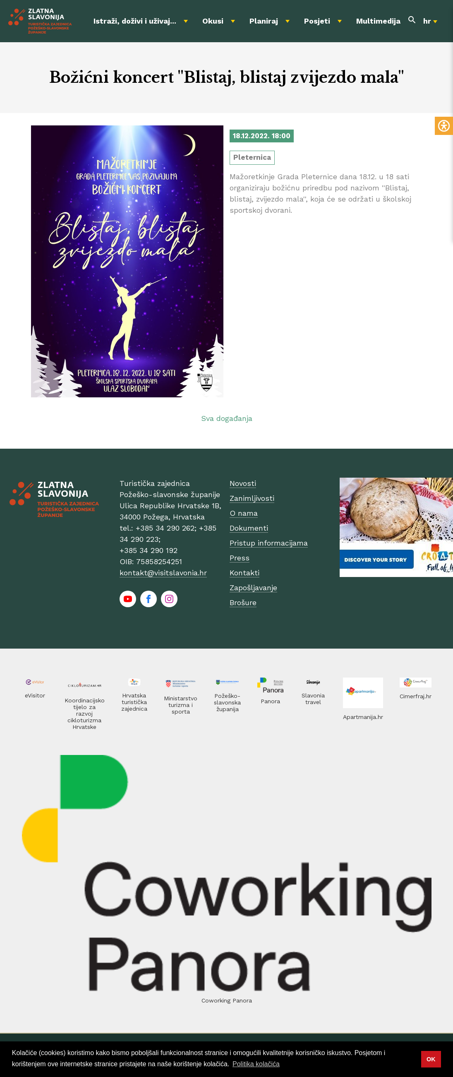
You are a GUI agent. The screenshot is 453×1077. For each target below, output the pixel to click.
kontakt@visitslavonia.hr (163, 572)
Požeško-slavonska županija (227, 702)
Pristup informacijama (269, 542)
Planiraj (263, 21)
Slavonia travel (313, 698)
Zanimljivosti (252, 498)
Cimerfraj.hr (415, 696)
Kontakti (244, 572)
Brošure (243, 602)
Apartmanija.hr (363, 717)
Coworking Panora (226, 1000)
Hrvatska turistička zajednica (134, 702)
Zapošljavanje (253, 587)
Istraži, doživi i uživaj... (134, 21)
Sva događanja (226, 418)
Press (239, 557)
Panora (270, 701)
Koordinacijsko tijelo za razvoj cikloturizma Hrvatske (85, 713)
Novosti (243, 483)
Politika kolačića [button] (256, 1063)
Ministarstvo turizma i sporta (180, 705)
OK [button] (431, 1059)
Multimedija (378, 21)
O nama (244, 513)
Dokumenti (249, 528)
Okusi (212, 21)
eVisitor (35, 695)
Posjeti (317, 21)
